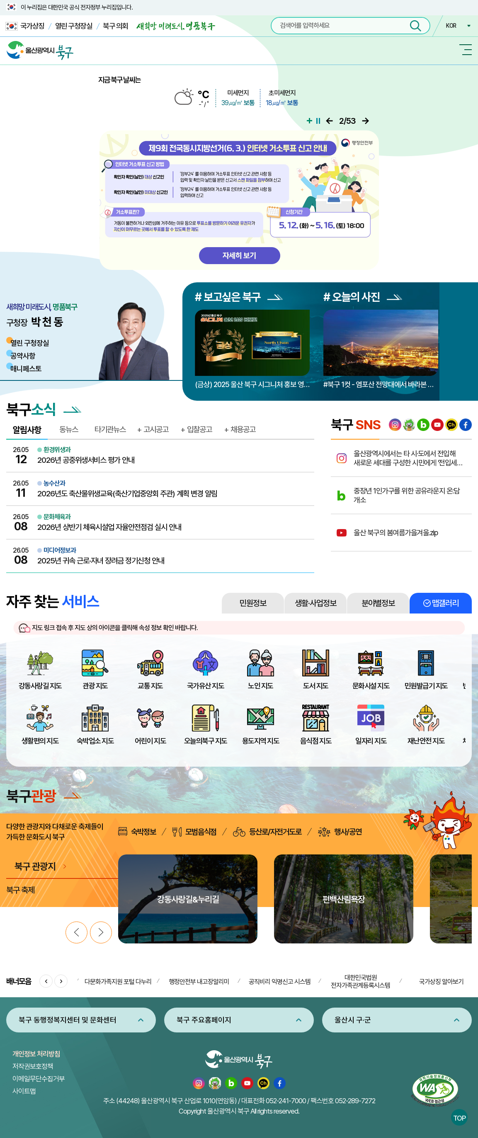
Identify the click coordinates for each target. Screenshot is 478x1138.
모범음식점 (194, 832)
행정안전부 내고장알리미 (199, 982)
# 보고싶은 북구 (239, 297)
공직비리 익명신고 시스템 (280, 982)
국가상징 (24, 26)
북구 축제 (20, 890)
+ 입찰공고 (196, 429)
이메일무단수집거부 (38, 1079)
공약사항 (22, 355)
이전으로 (330, 121)
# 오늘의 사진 (362, 297)
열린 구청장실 (73, 26)
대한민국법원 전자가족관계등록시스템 (360, 981)
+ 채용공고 (239, 429)
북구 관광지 (35, 866)
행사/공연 (340, 832)
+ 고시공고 (152, 429)
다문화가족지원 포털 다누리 (118, 982)
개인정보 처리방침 (36, 1054)
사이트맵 (24, 1091)
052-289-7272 (355, 1101)
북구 (44, 796)
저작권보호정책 (32, 1066)
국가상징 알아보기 (441, 982)
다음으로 (365, 121)
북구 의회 (115, 26)
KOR (451, 25)
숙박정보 (137, 831)
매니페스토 (25, 368)
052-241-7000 (286, 1101)
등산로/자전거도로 (267, 832)
